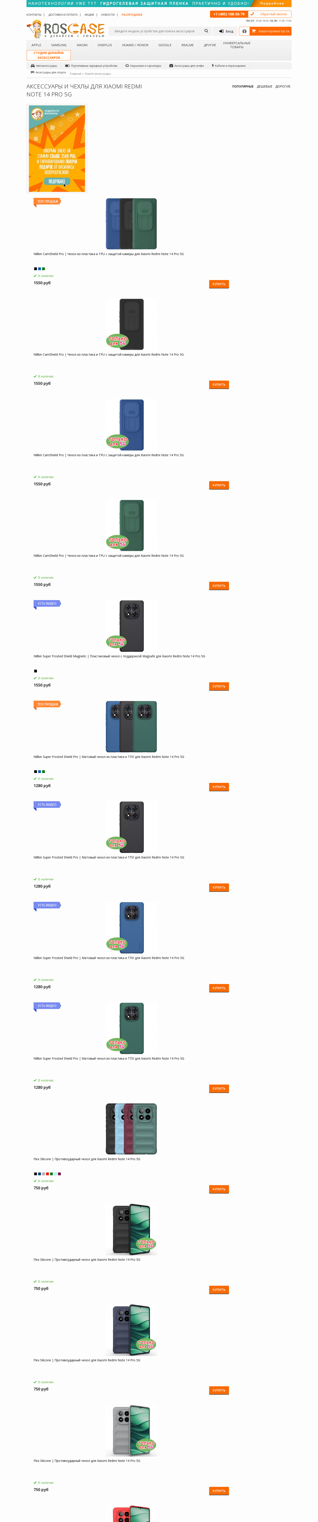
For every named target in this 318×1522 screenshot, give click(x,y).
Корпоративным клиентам (47, 1479)
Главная (75, 74)
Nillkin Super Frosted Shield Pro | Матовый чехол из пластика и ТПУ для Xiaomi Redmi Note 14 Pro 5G (191, 267)
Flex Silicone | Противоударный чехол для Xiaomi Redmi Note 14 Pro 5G (192, 367)
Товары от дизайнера (44, 1484)
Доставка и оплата (63, 15)
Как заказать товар (134, 1444)
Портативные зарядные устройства (91, 66)
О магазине (37, 1444)
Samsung (58, 45)
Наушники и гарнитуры (143, 66)
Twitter (272, 1471)
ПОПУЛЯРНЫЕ (243, 86)
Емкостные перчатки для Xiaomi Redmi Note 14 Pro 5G (56, 1170)
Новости (108, 15)
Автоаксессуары (44, 66)
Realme (188, 45)
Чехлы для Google (87, 1473)
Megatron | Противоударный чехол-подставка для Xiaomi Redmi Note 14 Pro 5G (59, 770)
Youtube (273, 1496)
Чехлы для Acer (86, 1490)
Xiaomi (82, 45)
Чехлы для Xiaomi (87, 1456)
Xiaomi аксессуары (98, 74)
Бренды (35, 1467)
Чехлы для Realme (87, 1479)
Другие (210, 45)
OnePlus (105, 45)
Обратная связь (225, 1483)
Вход (226, 31)
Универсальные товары (236, 45)
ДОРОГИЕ (282, 86)
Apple (36, 45)
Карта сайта (129, 1477)
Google (165, 45)
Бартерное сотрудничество (48, 1473)
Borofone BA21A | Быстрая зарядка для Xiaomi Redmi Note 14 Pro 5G (125, 1069)
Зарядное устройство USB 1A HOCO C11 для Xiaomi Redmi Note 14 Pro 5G (192, 1172)
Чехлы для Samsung (88, 1450)
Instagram (274, 1480)
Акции (89, 15)
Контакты (33, 15)
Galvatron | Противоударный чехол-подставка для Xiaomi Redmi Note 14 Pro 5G (192, 568)
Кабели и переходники (229, 66)
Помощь (127, 1450)
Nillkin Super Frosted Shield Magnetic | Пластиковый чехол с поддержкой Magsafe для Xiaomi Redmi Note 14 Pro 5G (125, 267)
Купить (141, 192)
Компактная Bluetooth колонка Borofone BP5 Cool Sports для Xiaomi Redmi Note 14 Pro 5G (125, 1172)
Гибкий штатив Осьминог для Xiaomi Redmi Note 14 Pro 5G (59, 1270)
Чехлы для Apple (86, 1444)
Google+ (273, 1488)
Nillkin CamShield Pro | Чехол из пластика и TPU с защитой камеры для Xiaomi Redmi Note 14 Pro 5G (122, 166)
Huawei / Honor (135, 45)
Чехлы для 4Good (87, 1484)
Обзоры (173, 1444)
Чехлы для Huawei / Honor (93, 1467)
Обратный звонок (273, 14)
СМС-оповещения (133, 1456)
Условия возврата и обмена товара (140, 1463)
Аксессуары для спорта (48, 72)
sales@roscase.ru (179, 1472)
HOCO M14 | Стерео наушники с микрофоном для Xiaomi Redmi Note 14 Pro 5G (59, 1071)
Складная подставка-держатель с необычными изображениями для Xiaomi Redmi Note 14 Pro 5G (123, 1272)
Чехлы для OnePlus (88, 1461)
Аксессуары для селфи (186, 66)
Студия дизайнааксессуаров (49, 55)
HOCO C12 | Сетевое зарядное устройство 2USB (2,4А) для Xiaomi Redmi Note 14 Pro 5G (257, 1071)
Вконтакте (275, 1463)
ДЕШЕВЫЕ (264, 86)
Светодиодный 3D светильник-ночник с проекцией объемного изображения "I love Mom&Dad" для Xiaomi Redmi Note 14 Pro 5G (258, 1172)
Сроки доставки (132, 1471)
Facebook (274, 1454)
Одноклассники (278, 1446)
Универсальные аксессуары (48, 1490)
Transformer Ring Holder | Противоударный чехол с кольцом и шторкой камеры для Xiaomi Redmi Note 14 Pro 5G (192, 870)
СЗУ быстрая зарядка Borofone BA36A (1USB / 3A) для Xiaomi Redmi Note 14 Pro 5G (191, 1071)
